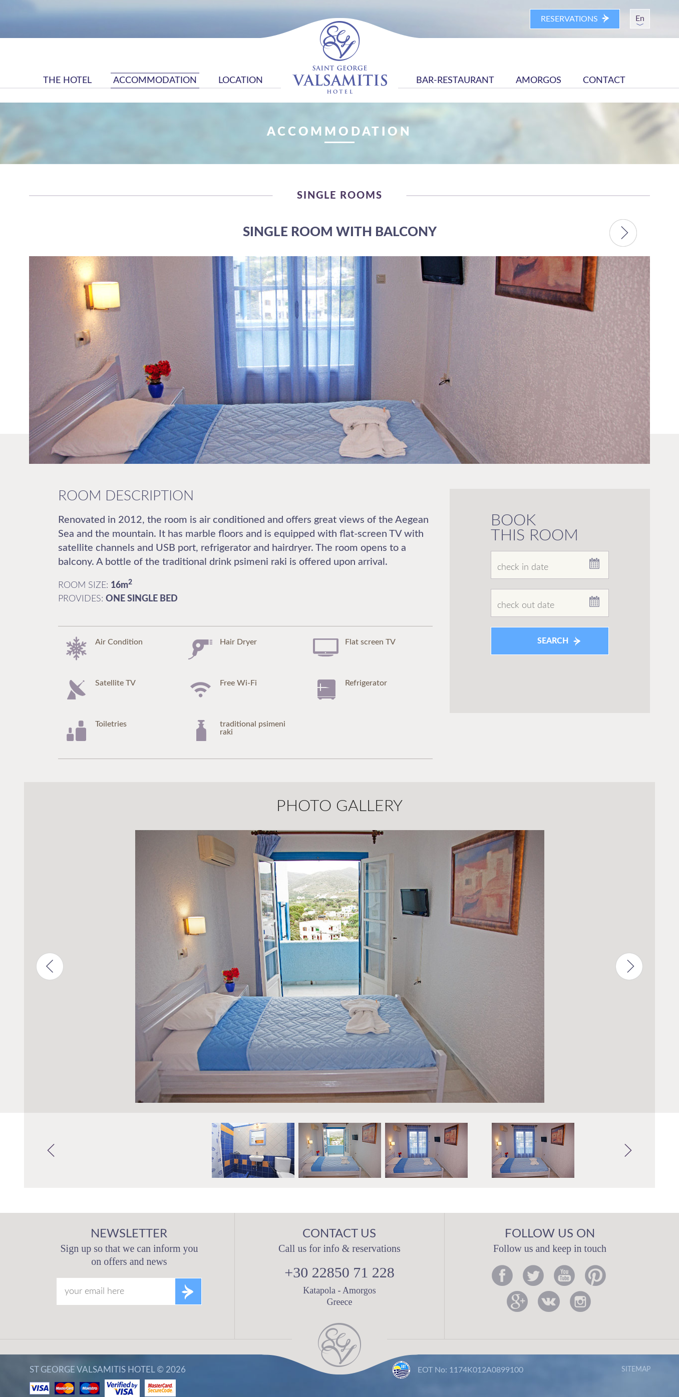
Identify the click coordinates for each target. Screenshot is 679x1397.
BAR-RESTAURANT (455, 80)
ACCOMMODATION (155, 80)
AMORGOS (538, 80)
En (639, 19)
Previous (50, 966)
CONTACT (604, 80)
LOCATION (240, 80)
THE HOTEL (67, 80)
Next (629, 966)
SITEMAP (635, 1369)
